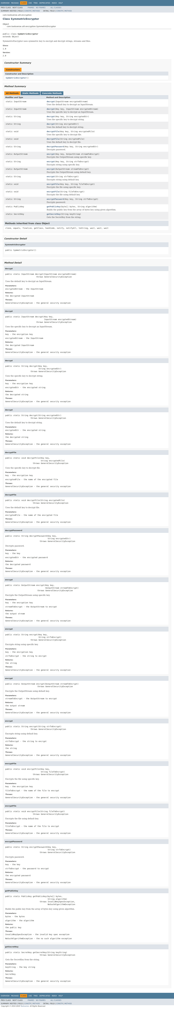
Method (36, 11)
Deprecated (44, 3)
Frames (31, 8)
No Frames (41, 8)
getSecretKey (53, 214)
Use (30, 3)
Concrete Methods (52, 93)
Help (60, 3)
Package (15, 3)
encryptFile (53, 184)
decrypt (51, 101)
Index (54, 3)
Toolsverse (24, 1006)
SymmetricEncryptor (16, 78)
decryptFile (53, 131)
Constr (27, 11)
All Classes (56, 8)
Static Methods (30, 93)
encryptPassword (55, 199)
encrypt (51, 154)
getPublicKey (53, 207)
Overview (5, 3)
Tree (35, 3)
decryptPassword (55, 146)
